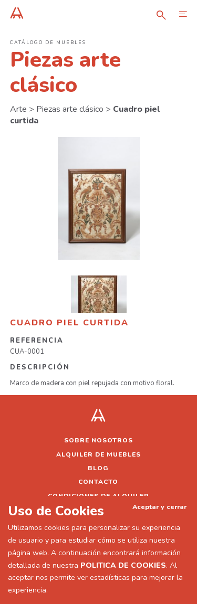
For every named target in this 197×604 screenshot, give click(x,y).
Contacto (98, 482)
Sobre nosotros (98, 440)
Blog (98, 468)
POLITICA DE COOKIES (123, 565)
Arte (18, 109)
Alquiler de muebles (98, 454)
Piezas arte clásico (69, 109)
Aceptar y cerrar (159, 506)
